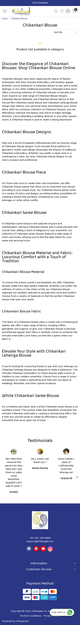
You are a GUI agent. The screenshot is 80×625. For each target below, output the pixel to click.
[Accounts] (68, 11)
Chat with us (61, 612)
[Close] (76, 3)
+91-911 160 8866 (40, 538)
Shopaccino (22, 621)
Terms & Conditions (30, 616)
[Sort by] (59, 32)
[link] (56, 11)
